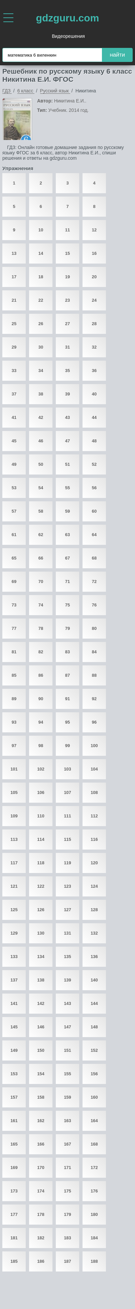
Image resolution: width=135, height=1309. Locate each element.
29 (14, 347)
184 (94, 1237)
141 (14, 1003)
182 (40, 1237)
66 (40, 558)
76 (94, 604)
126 (40, 909)
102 (40, 769)
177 (14, 1214)
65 (14, 558)
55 (67, 487)
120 (94, 862)
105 (14, 792)
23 (67, 300)
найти (117, 55)
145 (14, 1026)
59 (67, 511)
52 (94, 464)
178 (40, 1214)
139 (67, 980)
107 (67, 792)
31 (67, 347)
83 (67, 651)
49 (14, 464)
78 (40, 628)
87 (67, 675)
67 (67, 558)
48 (94, 440)
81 (14, 651)
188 (94, 1261)
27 (67, 323)
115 (67, 839)
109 (14, 815)
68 (94, 558)
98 (40, 745)
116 (94, 839)
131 (67, 933)
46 (40, 440)
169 (14, 1167)
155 (67, 1073)
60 (94, 511)
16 (94, 253)
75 (67, 604)
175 (67, 1190)
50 (40, 464)
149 (14, 1050)
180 (94, 1214)
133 (14, 956)
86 (40, 675)
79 (67, 628)
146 (40, 1026)
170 (40, 1167)
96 (94, 722)
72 (94, 581)
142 (40, 1003)
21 (14, 300)
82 (40, 651)
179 (67, 1214)
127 (67, 909)
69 (14, 581)
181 (14, 1237)
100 (94, 745)
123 (67, 886)
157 (14, 1097)
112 (94, 815)
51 (67, 464)
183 (67, 1237)
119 (67, 862)
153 (14, 1073)
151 (67, 1050)
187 (67, 1261)
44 (94, 417)
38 (40, 393)
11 (67, 229)
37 (14, 393)
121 (14, 886)
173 (14, 1190)
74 (40, 604)
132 (94, 933)
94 (40, 722)
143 (67, 1003)
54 (40, 487)
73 (14, 604)
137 (14, 980)
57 (14, 511)
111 (67, 815)
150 (40, 1050)
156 (94, 1073)
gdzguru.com (67, 17)
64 (94, 534)
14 (40, 253)
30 (40, 347)
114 (40, 839)
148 (94, 1026)
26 (40, 323)
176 (94, 1190)
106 (40, 792)
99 (67, 745)
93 (14, 722)
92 (94, 698)
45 (14, 440)
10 (40, 229)
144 (94, 1003)
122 (40, 886)
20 (94, 276)
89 (14, 698)
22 (40, 300)
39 (67, 393)
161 (14, 1120)
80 (94, 628)
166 (40, 1144)
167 (67, 1144)
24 (94, 300)
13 (14, 253)
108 (94, 792)
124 (94, 886)
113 (14, 839)
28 (94, 323)
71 (67, 581)
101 (14, 769)
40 (94, 393)
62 (40, 534)
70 (40, 581)
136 (94, 956)
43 (67, 417)
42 (40, 417)
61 (14, 534)
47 (67, 440)
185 (14, 1261)
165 (14, 1144)
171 (67, 1167)
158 (40, 1097)
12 (94, 229)
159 (67, 1097)
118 (40, 862)
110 (40, 815)
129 (14, 933)
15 (67, 253)
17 (14, 276)
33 (14, 370)
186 (40, 1261)
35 (67, 370)
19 (67, 276)
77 (14, 628)
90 (40, 698)
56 (94, 487)
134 (40, 956)
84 (94, 651)
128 (94, 909)
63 (67, 534)
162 (40, 1120)
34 (40, 370)
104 (94, 769)
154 (40, 1073)
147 (67, 1026)
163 (67, 1120)
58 (40, 511)
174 (40, 1190)
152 (94, 1050)
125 (14, 909)
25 (14, 323)
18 (40, 276)
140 (94, 980)
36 (94, 370)
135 (67, 956)
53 (14, 487)
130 (40, 933)
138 (40, 980)
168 (94, 1144)
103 (67, 769)
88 (94, 675)
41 (14, 417)
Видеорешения (68, 36)
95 (67, 722)
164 (94, 1120)
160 (94, 1097)
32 (94, 347)
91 (67, 698)
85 (14, 675)
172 (94, 1167)
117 (14, 862)
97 (14, 745)
